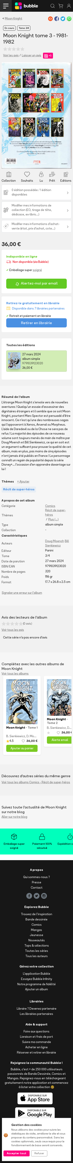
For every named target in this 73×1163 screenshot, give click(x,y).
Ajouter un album (36, 989)
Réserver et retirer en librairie (36, 1052)
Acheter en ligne (36, 1047)
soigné (37, 270)
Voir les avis (11, 55)
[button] (7, 115)
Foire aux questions (36, 1031)
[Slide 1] (30, 163)
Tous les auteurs (36, 956)
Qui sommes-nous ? (36, 877)
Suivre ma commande (36, 1042)
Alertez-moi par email (36, 284)
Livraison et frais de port (36, 1037)
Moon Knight (13, 18)
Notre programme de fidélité (36, 984)
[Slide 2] (37, 163)
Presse (36, 882)
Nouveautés (36, 940)
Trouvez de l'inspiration (36, 914)
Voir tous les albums (15, 673)
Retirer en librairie (36, 322)
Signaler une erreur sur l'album (22, 593)
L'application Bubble (36, 973)
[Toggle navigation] (6, 5)
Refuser (39, 1153)
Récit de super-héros (55, 512)
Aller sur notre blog (14, 817)
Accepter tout (16, 1153)
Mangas (36, 930)
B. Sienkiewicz (15, 736)
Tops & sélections (36, 945)
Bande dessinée (36, 919)
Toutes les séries (36, 951)
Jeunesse (36, 935)
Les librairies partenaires (36, 1014)
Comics (50, 506)
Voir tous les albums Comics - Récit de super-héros (36, 782)
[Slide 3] (44, 163)
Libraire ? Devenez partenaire (36, 1008)
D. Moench (33, 736)
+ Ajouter (23, 481)
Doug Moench (54, 541)
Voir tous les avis (13, 630)
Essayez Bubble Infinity (36, 979)
